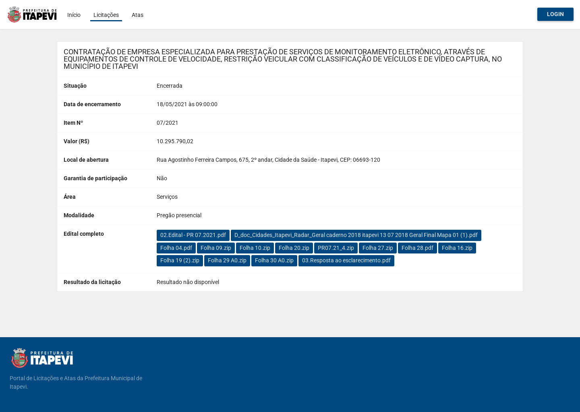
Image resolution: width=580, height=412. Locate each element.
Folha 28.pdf (417, 248)
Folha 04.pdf (176, 248)
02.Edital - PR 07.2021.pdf (193, 235)
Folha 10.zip (255, 248)
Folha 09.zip (216, 248)
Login (555, 14)
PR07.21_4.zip (336, 248)
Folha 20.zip (294, 248)
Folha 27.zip (377, 248)
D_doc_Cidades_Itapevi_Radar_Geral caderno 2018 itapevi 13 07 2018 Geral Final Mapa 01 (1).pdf (356, 235)
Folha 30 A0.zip (274, 260)
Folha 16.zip (457, 248)
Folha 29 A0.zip (227, 260)
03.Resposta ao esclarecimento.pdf (346, 260)
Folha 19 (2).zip (179, 260)
